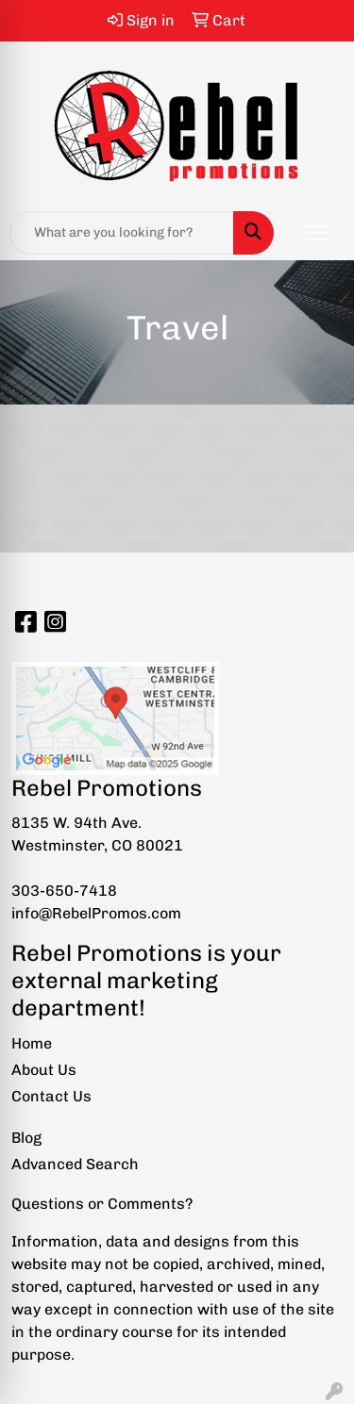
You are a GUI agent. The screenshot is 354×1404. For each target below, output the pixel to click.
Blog (26, 1138)
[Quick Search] (121, 233)
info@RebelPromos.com (96, 913)
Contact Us (51, 1096)
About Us (43, 1070)
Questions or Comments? (102, 1204)
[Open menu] (316, 233)
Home (31, 1043)
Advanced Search (75, 1164)
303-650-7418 (64, 891)
